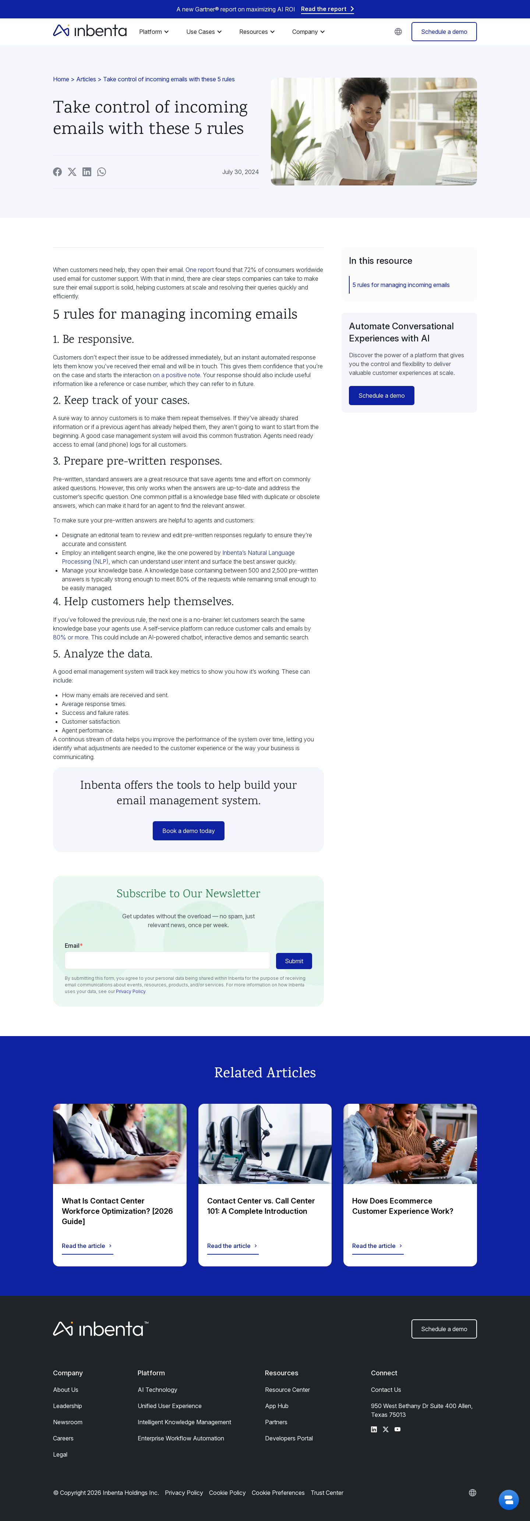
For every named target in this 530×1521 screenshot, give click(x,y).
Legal (60, 1454)
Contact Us (386, 1389)
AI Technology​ (157, 1389)
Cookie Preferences (278, 1492)
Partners (276, 1422)
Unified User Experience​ (170, 1406)
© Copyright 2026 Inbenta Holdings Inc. (106, 1492)
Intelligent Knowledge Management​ (184, 1422)
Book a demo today (188, 830)
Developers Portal (289, 1438)
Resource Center (287, 1389)
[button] (156, 31)
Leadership (67, 1406)
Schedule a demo (444, 31)
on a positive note (176, 375)
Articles (86, 79)
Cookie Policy (227, 1492)
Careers (63, 1438)
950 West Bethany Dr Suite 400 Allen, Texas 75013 (422, 1410)
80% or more (70, 637)
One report (200, 269)
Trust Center (327, 1492)
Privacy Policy (130, 991)
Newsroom (67, 1422)
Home (61, 79)
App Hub (277, 1406)
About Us (65, 1389)
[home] (90, 31)
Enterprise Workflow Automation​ (181, 1438)
